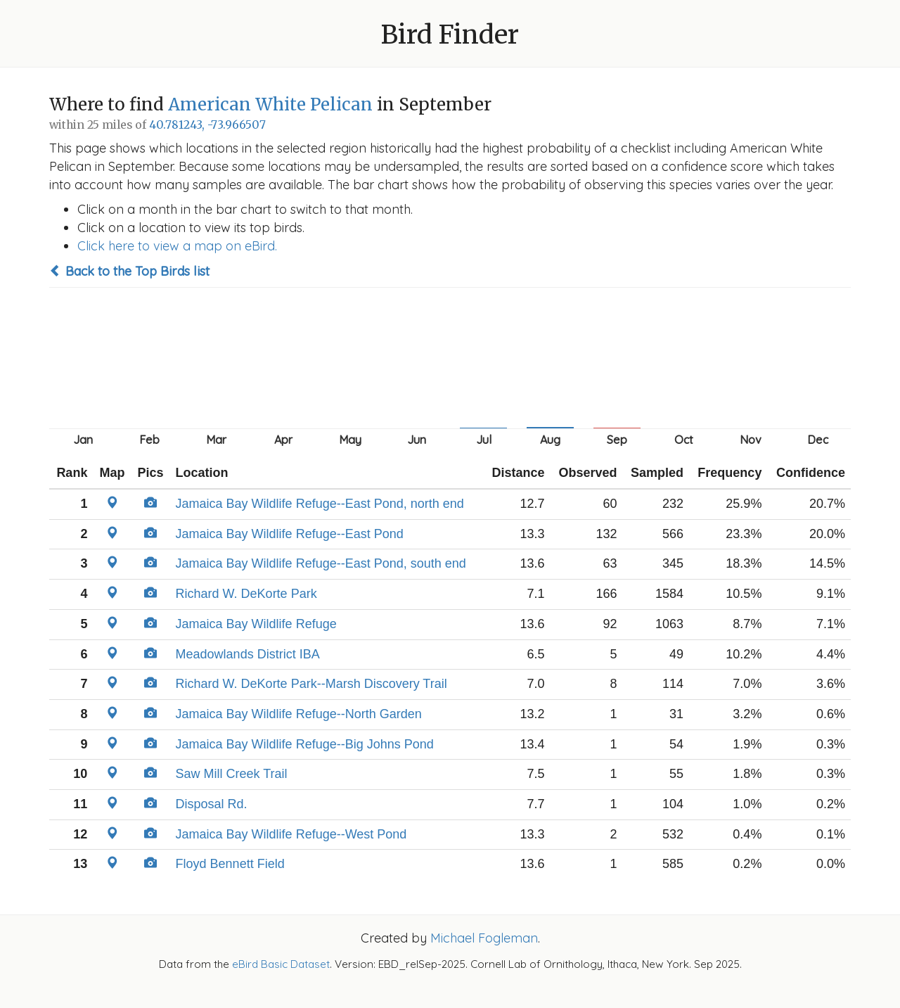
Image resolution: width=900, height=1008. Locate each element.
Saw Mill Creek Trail (232, 774)
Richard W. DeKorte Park (246, 594)
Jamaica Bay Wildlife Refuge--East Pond (290, 534)
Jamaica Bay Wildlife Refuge (256, 624)
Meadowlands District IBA (248, 654)
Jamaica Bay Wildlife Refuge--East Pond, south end (321, 563)
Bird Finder (450, 35)
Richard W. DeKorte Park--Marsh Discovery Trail (311, 684)
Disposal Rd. (212, 804)
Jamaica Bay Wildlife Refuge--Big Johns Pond (305, 744)
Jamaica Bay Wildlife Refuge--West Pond (291, 834)
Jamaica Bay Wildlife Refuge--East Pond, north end (320, 504)
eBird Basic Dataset (281, 964)
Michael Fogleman (484, 938)
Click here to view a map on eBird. (177, 246)
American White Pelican (270, 104)
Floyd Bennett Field (230, 864)
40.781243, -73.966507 (207, 125)
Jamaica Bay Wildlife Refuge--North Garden (299, 714)
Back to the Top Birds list (129, 271)
